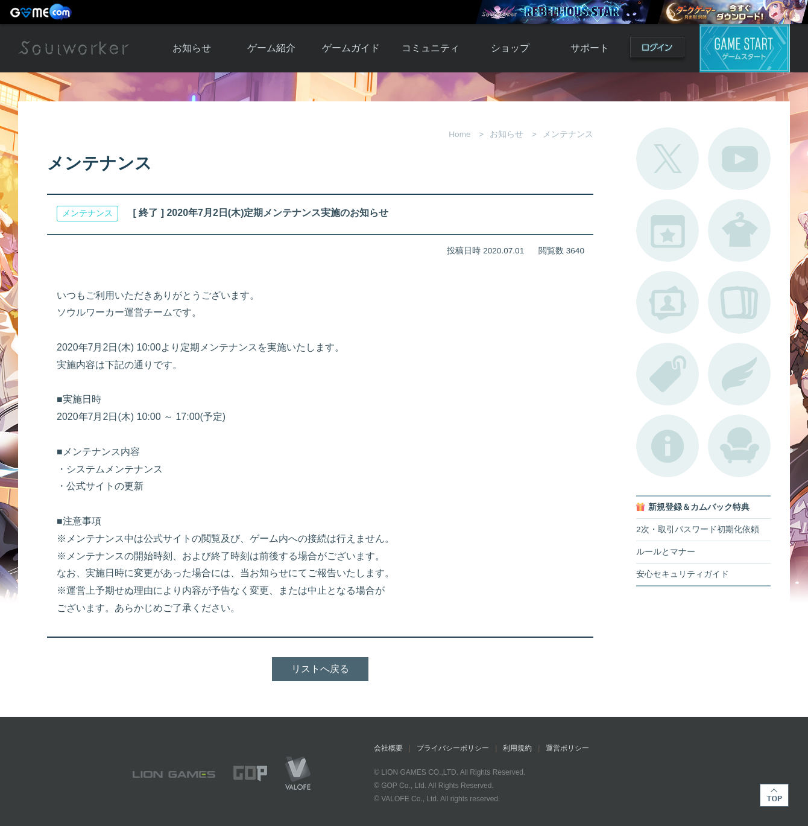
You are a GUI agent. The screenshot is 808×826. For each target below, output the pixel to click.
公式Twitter (667, 158)
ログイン (657, 49)
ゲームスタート (744, 48)
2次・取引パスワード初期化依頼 (697, 529)
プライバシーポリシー (453, 748)
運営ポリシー (567, 748)
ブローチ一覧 (739, 374)
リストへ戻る (320, 669)
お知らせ (191, 48)
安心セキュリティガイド (682, 574)
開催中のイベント (667, 230)
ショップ (510, 48)
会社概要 (388, 748)
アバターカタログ (739, 230)
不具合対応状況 (667, 446)
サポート (589, 48)
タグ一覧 (667, 374)
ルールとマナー (665, 551)
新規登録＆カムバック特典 (699, 507)
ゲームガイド (351, 48)
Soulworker (73, 48)
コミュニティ (430, 48)
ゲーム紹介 (271, 48)
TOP (774, 795)
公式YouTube (739, 158)
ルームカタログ (739, 446)
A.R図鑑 (739, 302)
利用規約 (517, 748)
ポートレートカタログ (667, 302)
